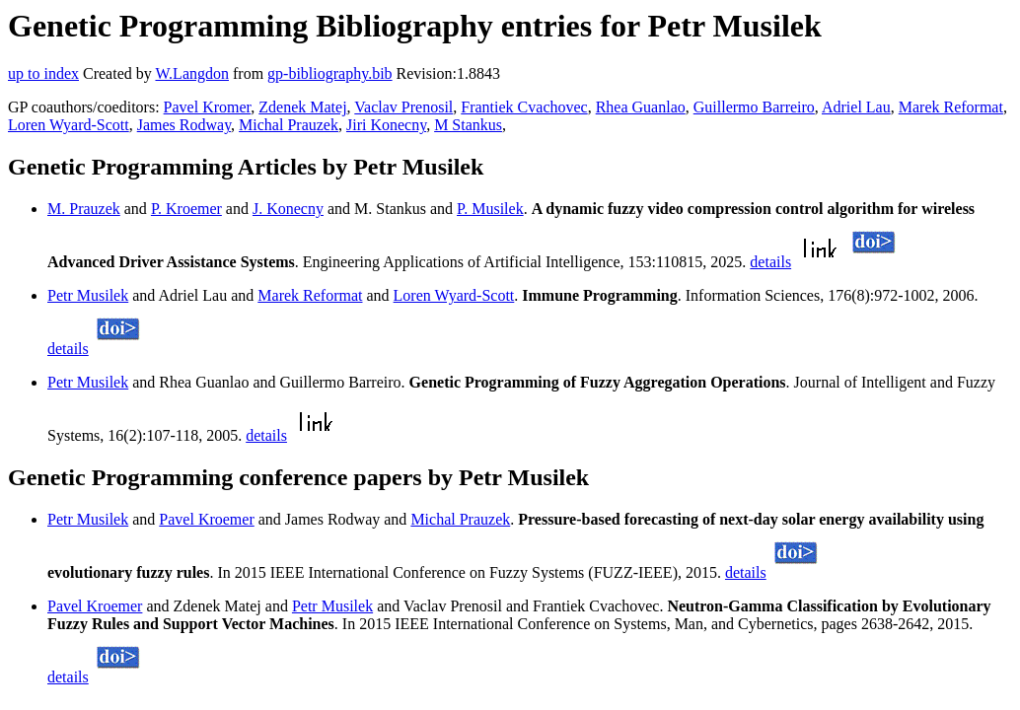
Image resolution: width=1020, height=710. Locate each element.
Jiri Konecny (386, 124)
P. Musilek (490, 208)
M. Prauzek (83, 208)
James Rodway (184, 124)
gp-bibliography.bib (330, 73)
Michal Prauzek (288, 124)
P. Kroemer (186, 208)
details (770, 261)
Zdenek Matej (302, 107)
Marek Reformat (951, 107)
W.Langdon (192, 73)
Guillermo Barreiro (754, 107)
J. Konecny (288, 208)
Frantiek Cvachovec (524, 107)
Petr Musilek (87, 295)
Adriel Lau (856, 107)
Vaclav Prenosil (403, 107)
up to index (43, 73)
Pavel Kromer (208, 107)
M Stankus (468, 124)
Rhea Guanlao (641, 107)
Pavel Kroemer (206, 519)
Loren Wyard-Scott (68, 124)
